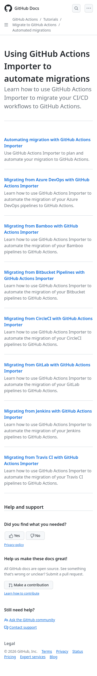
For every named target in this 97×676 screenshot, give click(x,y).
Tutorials (50, 19)
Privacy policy (14, 545)
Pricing (10, 656)
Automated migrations (31, 30)
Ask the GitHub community (29, 619)
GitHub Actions (25, 19)
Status (77, 651)
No (35, 535)
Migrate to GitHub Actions (34, 24)
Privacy (62, 651)
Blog (53, 656)
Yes (14, 535)
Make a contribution (29, 584)
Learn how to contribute (21, 593)
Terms (47, 651)
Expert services (33, 656)
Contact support (20, 627)
